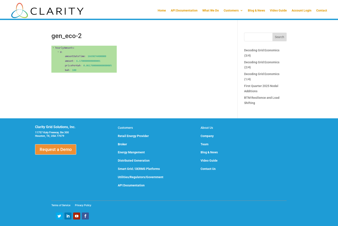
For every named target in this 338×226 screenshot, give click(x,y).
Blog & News (256, 10)
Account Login (301, 10)
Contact (321, 10)
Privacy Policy (83, 205)
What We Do (210, 10)
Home (162, 10)
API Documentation (184, 10)
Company (207, 136)
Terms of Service (62, 205)
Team (204, 144)
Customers (231, 10)
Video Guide (278, 10)
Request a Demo (56, 149)
